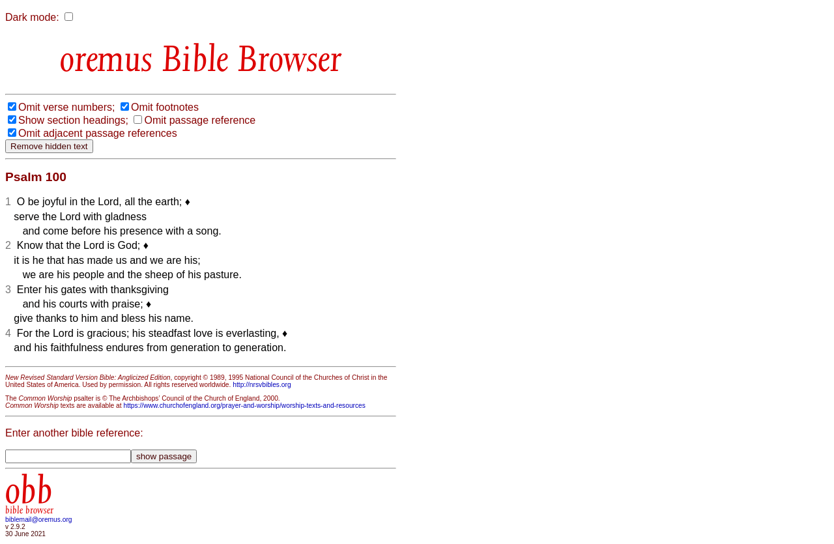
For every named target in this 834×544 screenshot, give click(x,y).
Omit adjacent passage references (97, 133)
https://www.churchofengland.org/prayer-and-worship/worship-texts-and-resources (244, 405)
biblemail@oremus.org (38, 519)
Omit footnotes (165, 107)
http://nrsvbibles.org (262, 384)
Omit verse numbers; (66, 107)
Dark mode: (32, 17)
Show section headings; (73, 120)
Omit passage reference (199, 120)
